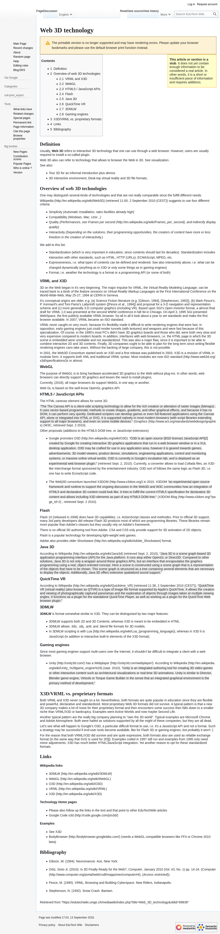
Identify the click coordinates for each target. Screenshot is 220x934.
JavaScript (56, 636)
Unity (52, 663)
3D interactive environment (68, 178)
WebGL (67, 373)
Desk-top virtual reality (103, 178)
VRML (137, 287)
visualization (159, 160)
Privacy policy (47, 925)
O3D (77, 438)
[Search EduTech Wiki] (196, 14)
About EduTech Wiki (70, 925)
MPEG (161, 257)
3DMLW (54, 773)
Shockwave (85, 541)
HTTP (121, 257)
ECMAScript (146, 257)
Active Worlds (124, 712)
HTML (110, 257)
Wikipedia (47, 200)
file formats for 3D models (127, 626)
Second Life (166, 712)
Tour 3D (54, 173)
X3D (111, 353)
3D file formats (136, 178)
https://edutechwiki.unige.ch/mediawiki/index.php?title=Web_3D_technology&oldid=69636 (125, 902)
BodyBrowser (58, 837)
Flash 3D (198, 468)
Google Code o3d (61, 815)
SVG (84, 739)
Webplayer (102, 663)
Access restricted (155, 874)
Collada (190, 463)
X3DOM (103, 482)
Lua (89, 631)
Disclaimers (92, 925)
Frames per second (101, 222)
